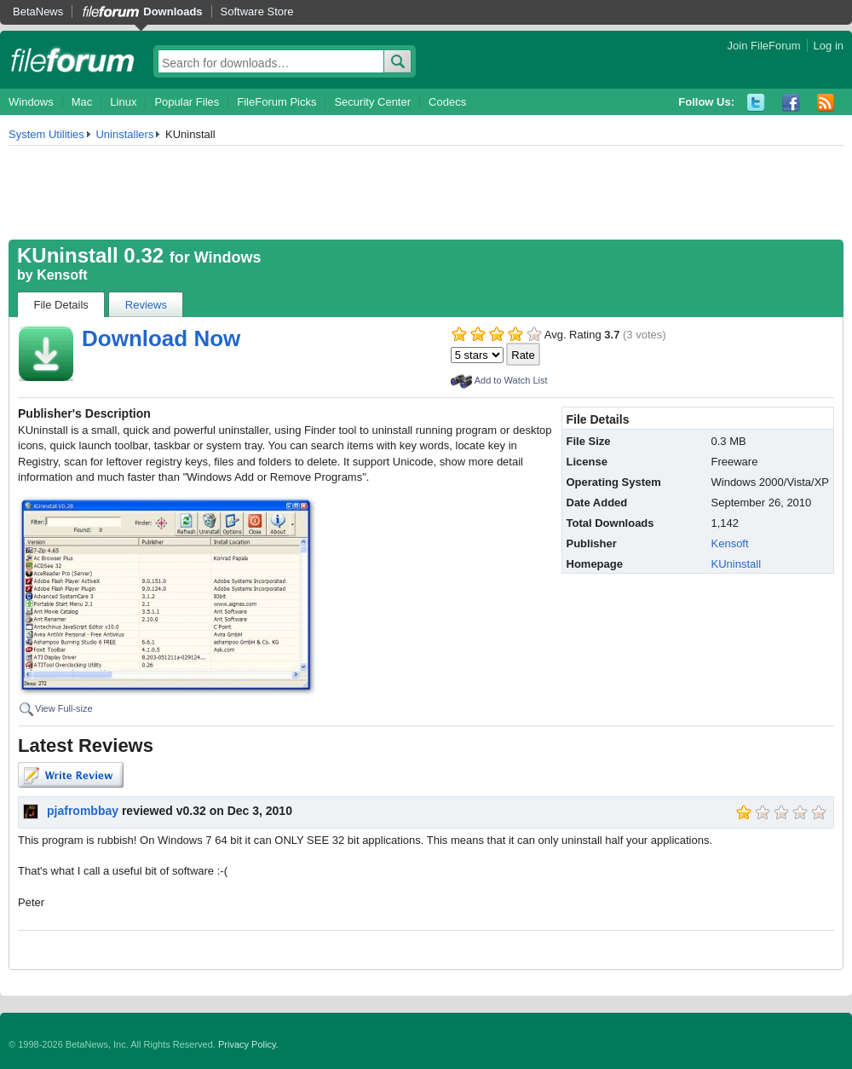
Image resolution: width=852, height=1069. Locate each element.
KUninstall (736, 564)
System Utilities (46, 134)
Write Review (71, 775)
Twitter (756, 103)
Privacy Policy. (248, 1044)
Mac (82, 101)
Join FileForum (764, 45)
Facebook (791, 103)
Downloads (172, 11)
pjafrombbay (82, 811)
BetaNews (38, 11)
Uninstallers (124, 134)
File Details (61, 304)
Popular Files (186, 101)
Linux (123, 101)
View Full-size (64, 708)
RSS (826, 103)
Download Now (161, 338)
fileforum (73, 59)
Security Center (372, 101)
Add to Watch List (511, 380)
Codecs (447, 101)
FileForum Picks (276, 101)
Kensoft (62, 275)
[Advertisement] (426, 192)
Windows (31, 101)
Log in (828, 45)
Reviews (146, 304)
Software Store (257, 11)
